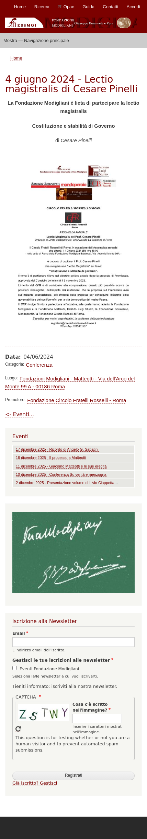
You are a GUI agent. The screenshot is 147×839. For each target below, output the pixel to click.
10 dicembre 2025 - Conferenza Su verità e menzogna (61, 474)
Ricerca (41, 6)
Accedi (133, 6)
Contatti (110, 6)
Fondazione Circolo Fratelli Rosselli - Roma (76, 400)
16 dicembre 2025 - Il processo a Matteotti (51, 457)
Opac (66, 6)
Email (18, 633)
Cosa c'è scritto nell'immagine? (90, 707)
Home (20, 6)
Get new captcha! (18, 729)
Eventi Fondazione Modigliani (49, 669)
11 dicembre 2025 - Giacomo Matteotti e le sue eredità (61, 466)
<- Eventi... (19, 414)
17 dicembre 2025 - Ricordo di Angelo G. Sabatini (57, 449)
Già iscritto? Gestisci (34, 783)
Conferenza (39, 365)
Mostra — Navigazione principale (36, 40)
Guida (88, 6)
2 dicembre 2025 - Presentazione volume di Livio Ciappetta (65, 483)
